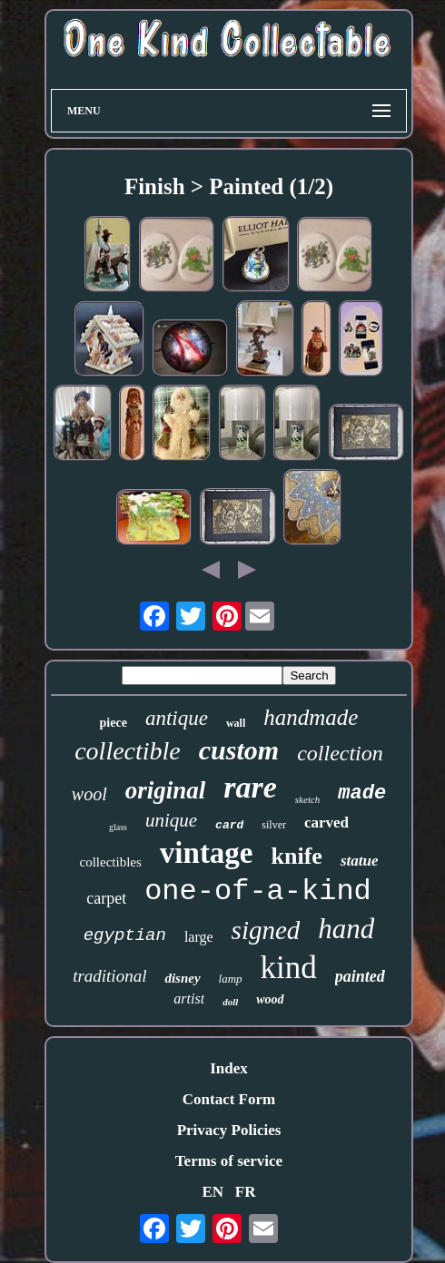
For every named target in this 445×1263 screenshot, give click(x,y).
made (362, 793)
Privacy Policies (229, 1130)
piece (113, 722)
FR (245, 1191)
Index (229, 1068)
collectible (127, 751)
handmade (310, 717)
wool (89, 794)
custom (239, 750)
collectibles (111, 862)
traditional (109, 975)
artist (188, 998)
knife (297, 856)
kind (289, 967)
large (198, 937)
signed (266, 930)
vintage (206, 853)
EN (212, 1191)
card (229, 825)
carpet (106, 898)
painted (360, 976)
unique (171, 820)
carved (326, 822)
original (165, 790)
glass (118, 827)
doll (230, 1001)
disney (182, 978)
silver (274, 824)
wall (235, 723)
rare (250, 787)
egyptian (125, 935)
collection (340, 753)
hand (346, 929)
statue (360, 860)
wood (269, 999)
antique (176, 718)
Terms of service (228, 1161)
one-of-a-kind (257, 891)
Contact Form (229, 1099)
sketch (307, 799)
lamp (230, 978)
